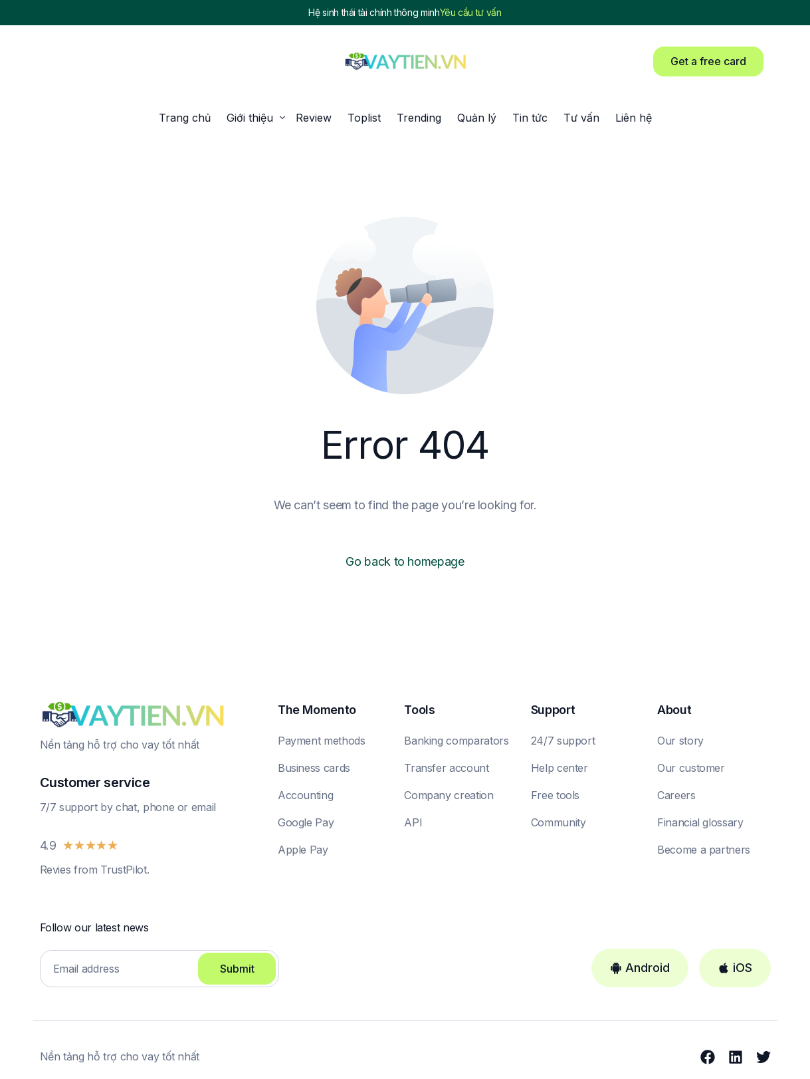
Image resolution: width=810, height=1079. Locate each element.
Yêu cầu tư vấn (471, 12)
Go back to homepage (405, 561)
